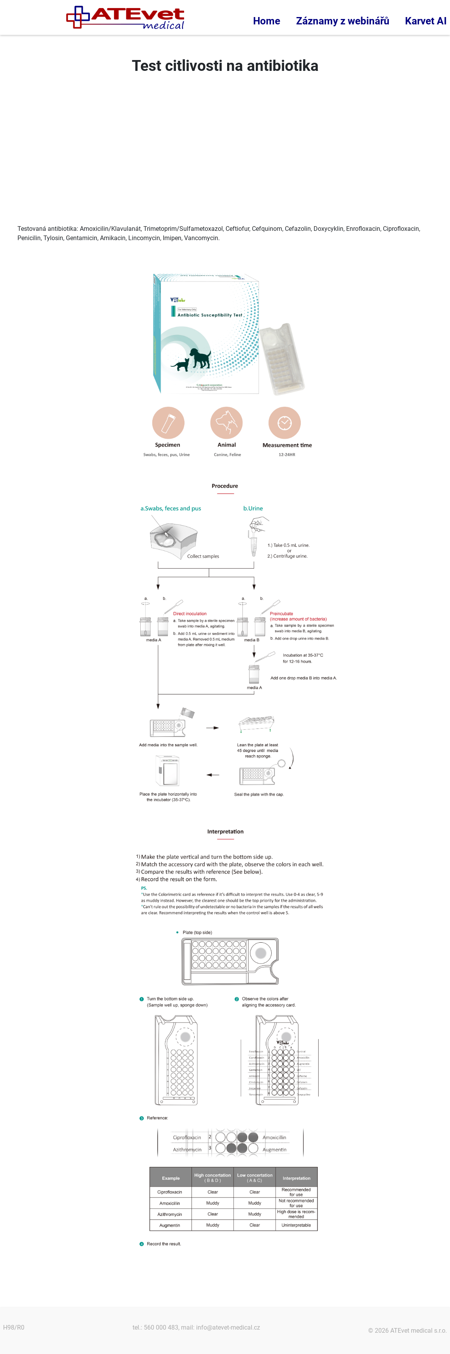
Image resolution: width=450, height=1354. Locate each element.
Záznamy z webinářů (343, 21)
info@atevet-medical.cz (228, 1327)
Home (266, 21)
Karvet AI (426, 21)
